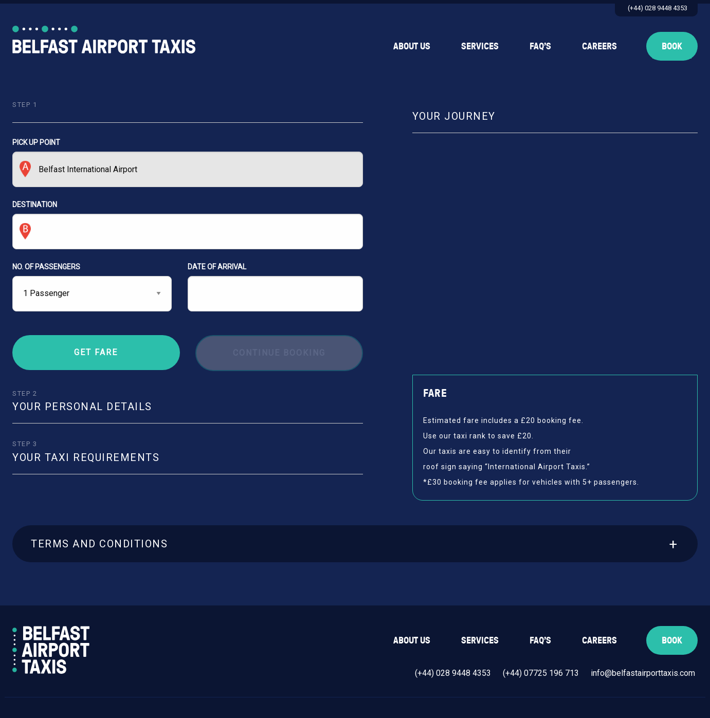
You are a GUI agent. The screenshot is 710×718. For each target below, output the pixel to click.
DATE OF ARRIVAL (275, 287)
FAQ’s (540, 46)
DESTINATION (187, 224)
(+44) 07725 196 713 (541, 673)
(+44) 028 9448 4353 (657, 8)
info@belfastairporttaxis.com (643, 673)
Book (672, 46)
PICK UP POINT (187, 162)
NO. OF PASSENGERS (46, 267)
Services (480, 46)
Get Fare (96, 352)
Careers (599, 46)
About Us (411, 46)
